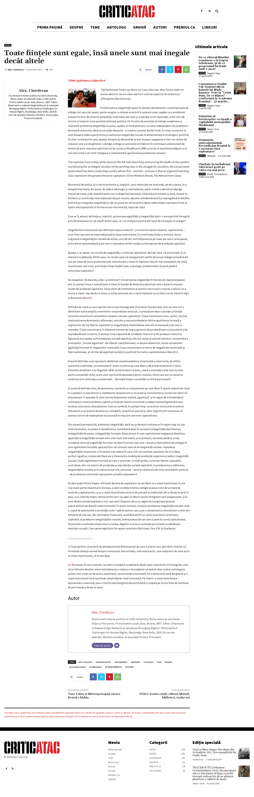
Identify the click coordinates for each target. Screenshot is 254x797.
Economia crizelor (77, 667)
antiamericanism (103, 662)
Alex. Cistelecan (15, 69)
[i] (90, 298)
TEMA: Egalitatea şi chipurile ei (86, 80)
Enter (7, 45)
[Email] (116, 645)
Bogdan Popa (213, 73)
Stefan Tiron (213, 129)
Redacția (211, 155)
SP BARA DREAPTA (113, 667)
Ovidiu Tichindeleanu (217, 174)
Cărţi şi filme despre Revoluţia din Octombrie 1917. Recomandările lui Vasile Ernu (214, 752)
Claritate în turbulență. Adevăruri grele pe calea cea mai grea (215, 167)
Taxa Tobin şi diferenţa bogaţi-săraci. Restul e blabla (94, 695)
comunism (148, 662)
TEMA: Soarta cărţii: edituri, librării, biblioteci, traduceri (164, 695)
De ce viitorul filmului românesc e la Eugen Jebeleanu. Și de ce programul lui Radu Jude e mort (214, 63)
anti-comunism (85, 662)
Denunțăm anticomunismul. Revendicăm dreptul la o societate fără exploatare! (214, 145)
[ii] (176, 352)
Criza (159, 662)
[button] (217, 11)
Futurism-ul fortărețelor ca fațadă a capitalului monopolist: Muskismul (215, 121)
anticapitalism (120, 662)
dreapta (168, 662)
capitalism (135, 662)
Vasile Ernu (197, 759)
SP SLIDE (129, 667)
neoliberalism (95, 667)
